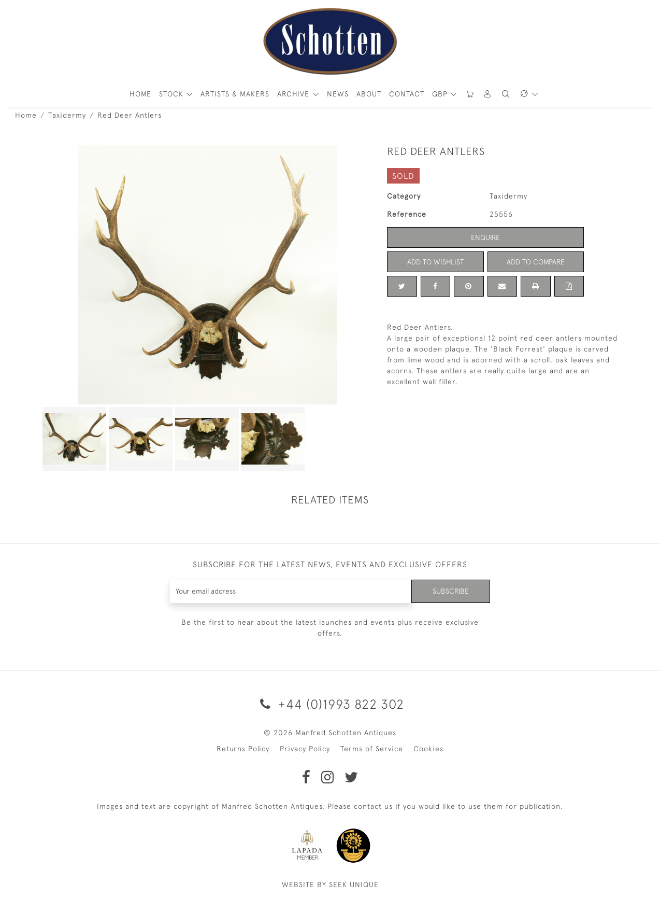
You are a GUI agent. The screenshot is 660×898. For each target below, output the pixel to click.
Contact (406, 94)
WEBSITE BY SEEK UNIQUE (330, 884)
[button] (488, 94)
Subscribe (451, 591)
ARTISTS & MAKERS (234, 94)
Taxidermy (67, 115)
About (368, 94)
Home (26, 115)
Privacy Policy (305, 749)
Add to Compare (536, 262)
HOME (140, 94)
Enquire (485, 237)
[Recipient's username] (291, 591)
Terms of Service (371, 749)
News (338, 94)
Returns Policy (243, 749)
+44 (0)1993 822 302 (330, 703)
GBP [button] (441, 94)
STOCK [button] (172, 94)
